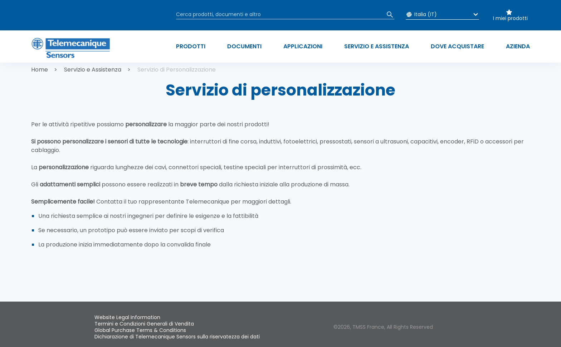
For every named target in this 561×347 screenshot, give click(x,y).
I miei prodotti (510, 18)
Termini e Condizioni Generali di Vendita (144, 323)
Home (39, 69)
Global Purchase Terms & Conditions (140, 330)
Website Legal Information (127, 317)
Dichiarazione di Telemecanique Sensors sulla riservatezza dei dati (177, 336)
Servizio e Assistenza (92, 69)
